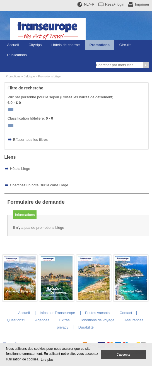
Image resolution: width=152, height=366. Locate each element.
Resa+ (114, 4)
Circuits (125, 45)
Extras (64, 320)
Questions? (16, 320)
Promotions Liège (49, 76)
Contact (126, 313)
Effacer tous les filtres (30, 139)
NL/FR (89, 4)
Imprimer (142, 4)
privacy (62, 327)
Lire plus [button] (47, 360)
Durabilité (86, 327)
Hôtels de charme (65, 45)
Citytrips (35, 45)
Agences (42, 320)
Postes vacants (97, 313)
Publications (17, 55)
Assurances (133, 320)
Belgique (29, 76)
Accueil (13, 45)
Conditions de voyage (96, 320)
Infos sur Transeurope (57, 313)
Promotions (100, 45)
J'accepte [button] (123, 354)
